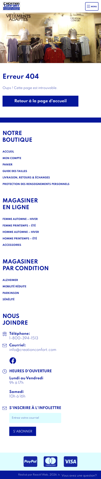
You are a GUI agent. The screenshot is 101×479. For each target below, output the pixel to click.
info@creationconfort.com (32, 350)
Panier (7, 164)
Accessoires (12, 245)
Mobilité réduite (14, 286)
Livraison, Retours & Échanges (26, 177)
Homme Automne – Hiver (21, 232)
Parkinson (11, 293)
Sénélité (9, 299)
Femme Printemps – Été (19, 225)
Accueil (8, 151)
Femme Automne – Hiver (20, 219)
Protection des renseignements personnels (36, 184)
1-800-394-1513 (23, 338)
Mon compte (12, 158)
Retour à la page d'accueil (40, 101)
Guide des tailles (15, 171)
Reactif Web (40, 474)
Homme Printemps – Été (20, 238)
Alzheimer (10, 280)
